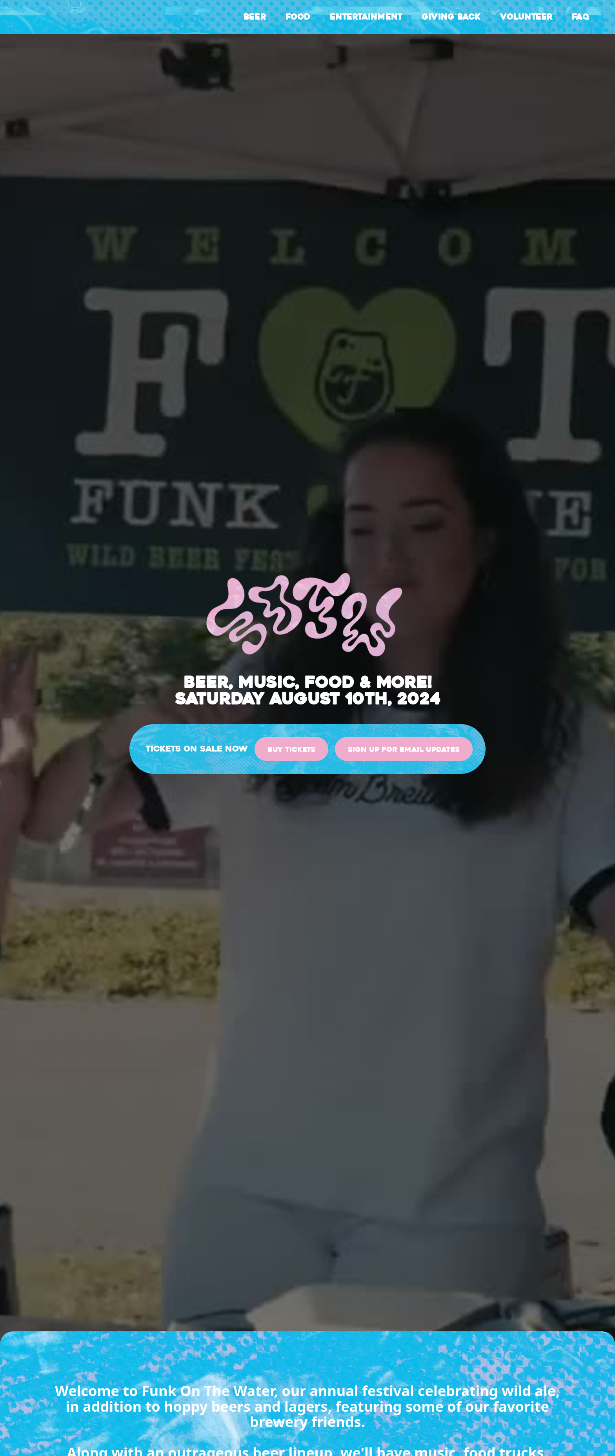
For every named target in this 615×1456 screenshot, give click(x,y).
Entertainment (366, 17)
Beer (255, 17)
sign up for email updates (404, 749)
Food (298, 17)
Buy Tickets (291, 749)
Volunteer (526, 17)
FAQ (580, 17)
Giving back (451, 17)
